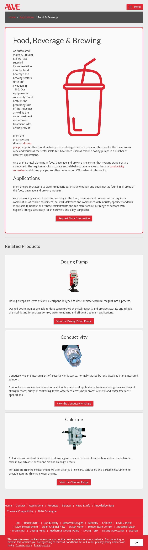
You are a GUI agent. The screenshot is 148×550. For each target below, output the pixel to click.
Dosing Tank (90, 530)
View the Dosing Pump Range (74, 321)
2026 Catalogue (47, 511)
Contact (20, 505)
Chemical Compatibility (20, 511)
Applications (27, 17)
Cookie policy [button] (24, 545)
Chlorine (74, 419)
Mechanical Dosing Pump (64, 530)
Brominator (18, 530)
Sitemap (133, 530)
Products (52, 505)
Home (12, 17)
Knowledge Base (104, 505)
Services (66, 505)
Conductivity (74, 337)
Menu (135, 6)
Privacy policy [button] (42, 545)
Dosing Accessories (113, 530)
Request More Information (74, 218)
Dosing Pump (74, 261)
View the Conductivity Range (74, 403)
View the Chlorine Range (74, 482)
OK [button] (136, 542)
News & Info (83, 505)
